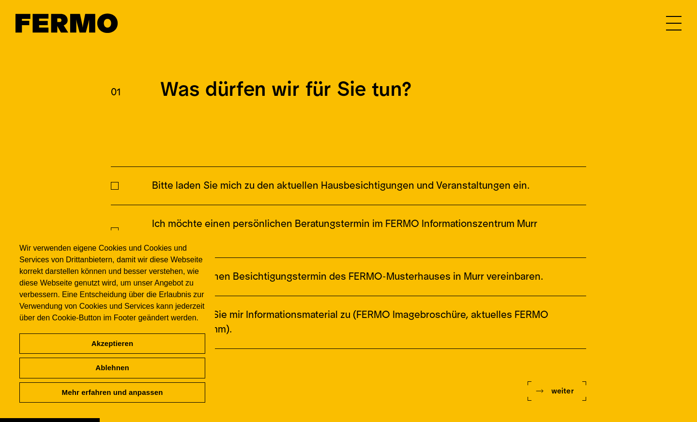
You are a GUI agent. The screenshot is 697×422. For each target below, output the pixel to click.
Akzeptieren (112, 343)
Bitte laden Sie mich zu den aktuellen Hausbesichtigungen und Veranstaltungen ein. (341, 186)
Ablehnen (112, 367)
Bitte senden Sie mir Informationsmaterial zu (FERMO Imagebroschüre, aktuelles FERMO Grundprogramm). (350, 322)
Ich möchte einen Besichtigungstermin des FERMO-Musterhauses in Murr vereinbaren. (347, 276)
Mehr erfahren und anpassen (112, 392)
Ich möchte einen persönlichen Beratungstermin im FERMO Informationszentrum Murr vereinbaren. (344, 231)
